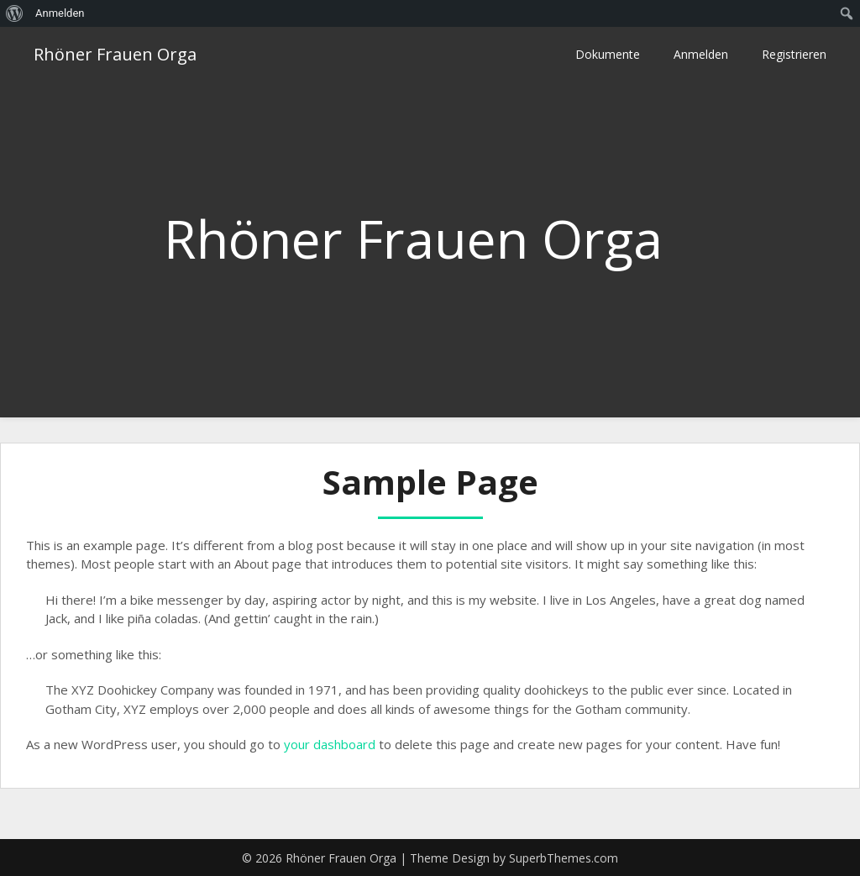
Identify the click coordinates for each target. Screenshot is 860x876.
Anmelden (701, 54)
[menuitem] (14, 13)
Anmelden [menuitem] (60, 13)
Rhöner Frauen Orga (115, 54)
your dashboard (329, 744)
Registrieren (794, 54)
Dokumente (607, 54)
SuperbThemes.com (563, 858)
